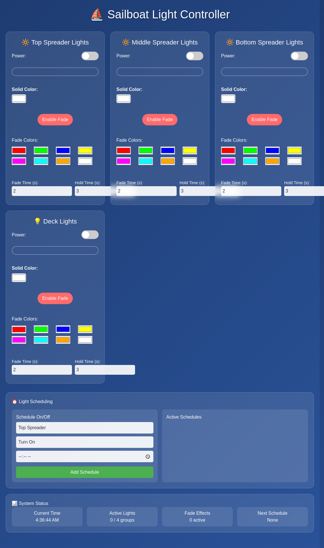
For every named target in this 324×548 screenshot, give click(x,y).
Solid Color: (25, 89)
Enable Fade (55, 119)
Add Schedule (85, 472)
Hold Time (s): (88, 182)
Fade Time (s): (25, 182)
